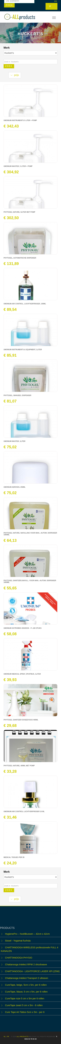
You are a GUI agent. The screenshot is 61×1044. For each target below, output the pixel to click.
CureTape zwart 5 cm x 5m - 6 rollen (24, 1005)
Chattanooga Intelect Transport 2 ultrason (26, 978)
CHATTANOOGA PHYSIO (18, 957)
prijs (15, 75)
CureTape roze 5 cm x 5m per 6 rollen (24, 998)
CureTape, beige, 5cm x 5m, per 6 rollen (26, 985)
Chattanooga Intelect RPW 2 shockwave (26, 964)
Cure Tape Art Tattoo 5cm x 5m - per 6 (25, 1012)
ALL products (22, 1036)
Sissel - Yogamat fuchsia (18, 940)
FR (55, 1)
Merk (7, 47)
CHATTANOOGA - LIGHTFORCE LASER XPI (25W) (32, 971)
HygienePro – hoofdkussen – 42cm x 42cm (27, 934)
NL (5, 1036)
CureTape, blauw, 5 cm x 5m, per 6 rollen (26, 991)
